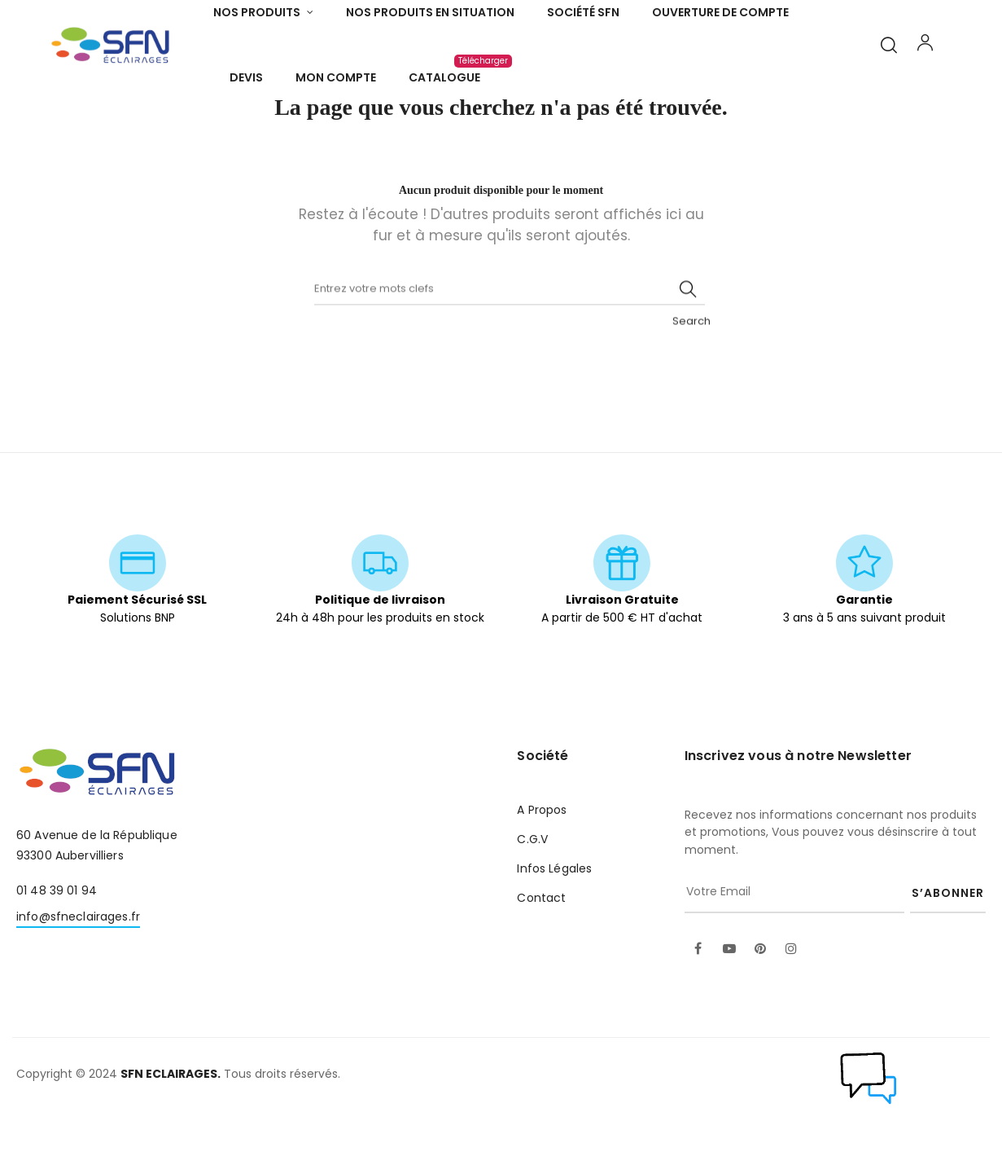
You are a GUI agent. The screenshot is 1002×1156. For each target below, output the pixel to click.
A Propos (542, 853)
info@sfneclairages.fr (78, 960)
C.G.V (532, 882)
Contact (541, 941)
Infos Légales (554, 911)
